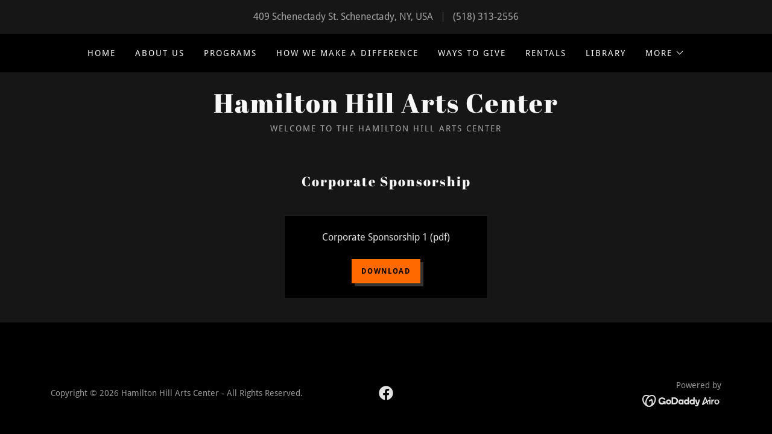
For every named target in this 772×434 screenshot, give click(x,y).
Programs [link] (230, 53)
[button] (665, 53)
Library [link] (606, 53)
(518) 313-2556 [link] (486, 16)
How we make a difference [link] (347, 53)
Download (386, 271)
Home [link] (101, 53)
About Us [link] (160, 53)
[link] (386, 109)
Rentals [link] (545, 53)
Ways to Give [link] (472, 53)
